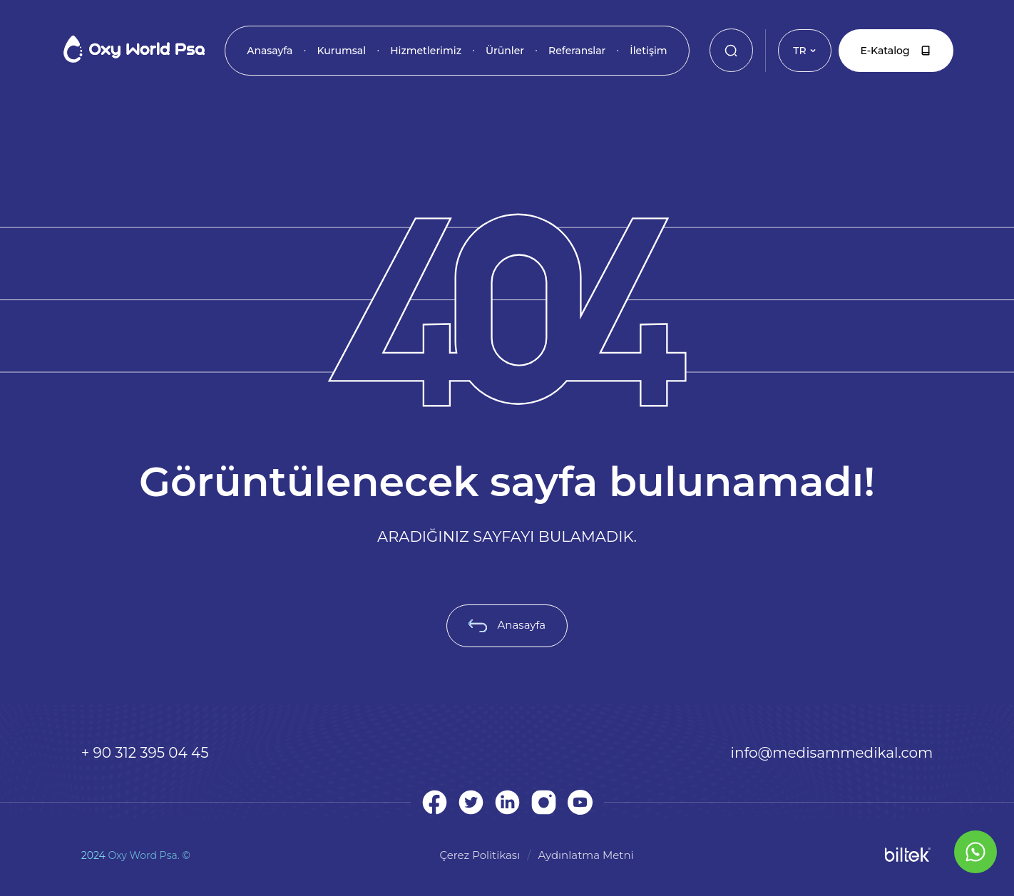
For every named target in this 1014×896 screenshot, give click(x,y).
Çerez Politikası (479, 855)
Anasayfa (269, 50)
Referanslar (576, 50)
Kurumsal (342, 50)
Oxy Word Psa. (144, 855)
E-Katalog (896, 50)
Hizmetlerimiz (425, 50)
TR (804, 50)
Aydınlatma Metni (586, 855)
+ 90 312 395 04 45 (145, 752)
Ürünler (505, 50)
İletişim (648, 50)
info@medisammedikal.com (832, 752)
